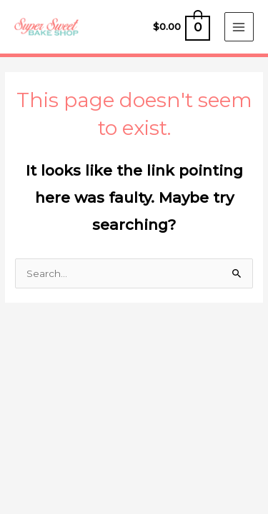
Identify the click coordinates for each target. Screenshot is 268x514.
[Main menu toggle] (239, 26)
